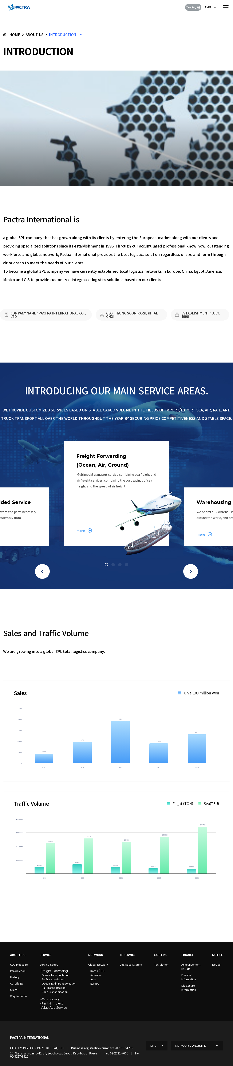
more (80, 530)
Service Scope (49, 964)
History (14, 977)
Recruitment (161, 964)
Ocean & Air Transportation (59, 983)
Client (13, 990)
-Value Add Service (53, 1008)
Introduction (17, 971)
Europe (94, 983)
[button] (42, 571)
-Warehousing (50, 999)
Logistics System (131, 964)
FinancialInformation (188, 977)
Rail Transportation (54, 988)
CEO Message (19, 964)
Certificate (17, 983)
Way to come (18, 996)
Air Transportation (53, 979)
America (95, 975)
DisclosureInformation (188, 987)
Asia (93, 979)
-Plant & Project (51, 1003)
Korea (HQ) (97, 971)
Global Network (98, 964)
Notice (216, 964)
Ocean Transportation (55, 975)
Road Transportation (55, 992)
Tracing (193, 7)
